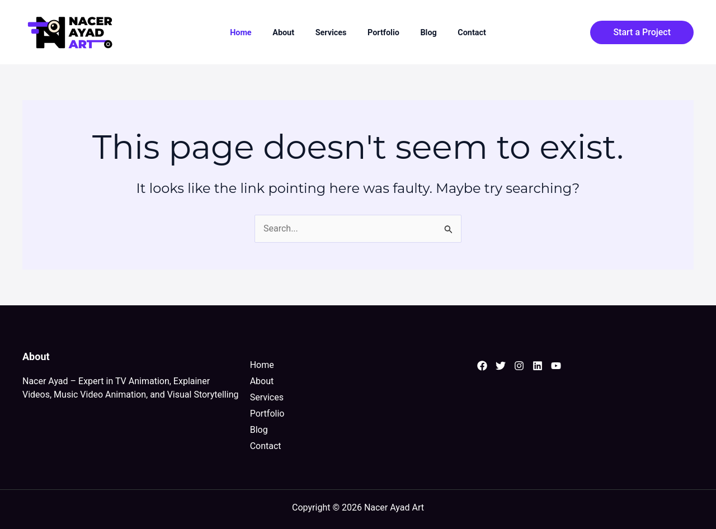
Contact (472, 33)
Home (241, 33)
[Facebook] (482, 366)
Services (331, 33)
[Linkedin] (538, 366)
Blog (428, 33)
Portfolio (383, 33)
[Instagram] (519, 366)
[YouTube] (556, 366)
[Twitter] (501, 366)
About (283, 33)
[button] (642, 32)
